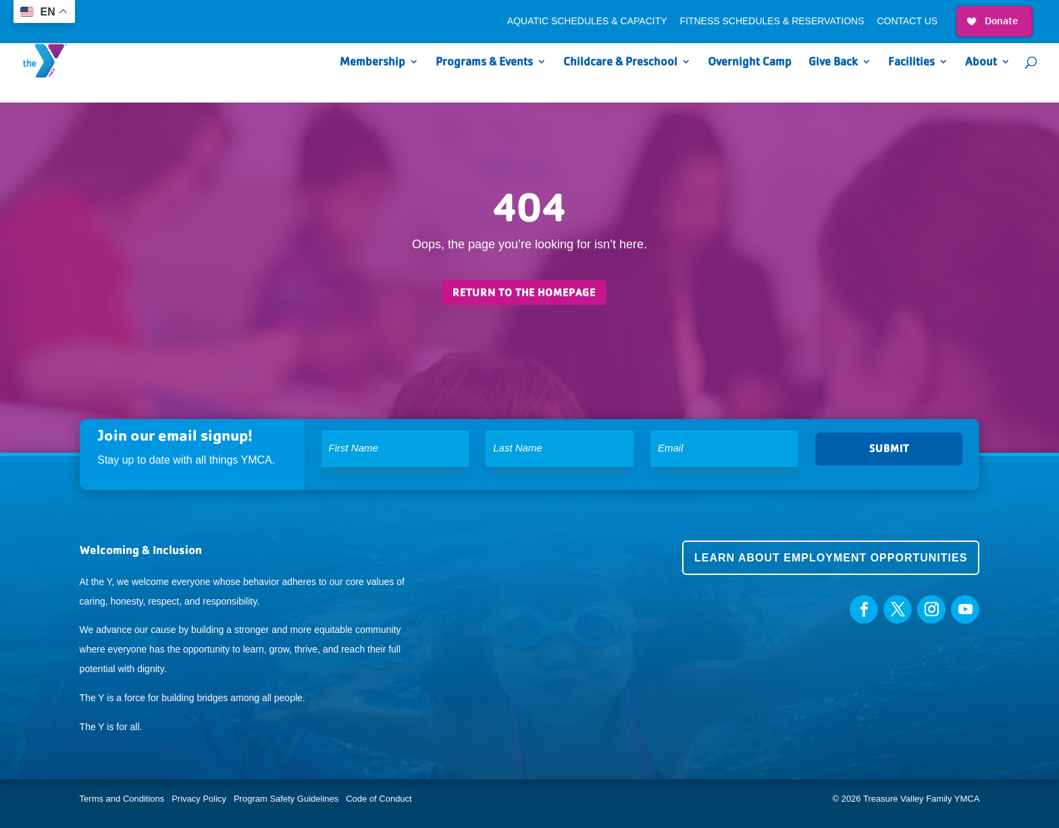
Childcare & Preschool (620, 63)
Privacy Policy (199, 799)
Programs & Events (484, 63)
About (981, 63)
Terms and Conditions (122, 799)
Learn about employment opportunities (830, 557)
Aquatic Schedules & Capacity (587, 21)
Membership (372, 63)
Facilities (911, 63)
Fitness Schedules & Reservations (771, 21)
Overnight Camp (750, 63)
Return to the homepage (524, 292)
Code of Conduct (379, 799)
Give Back (833, 63)
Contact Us (907, 21)
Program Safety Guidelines (284, 799)
